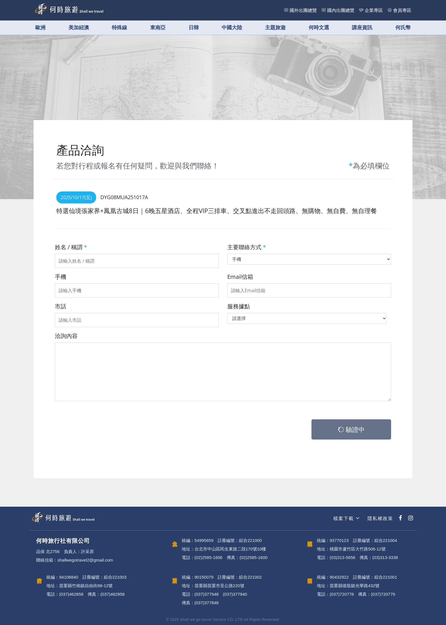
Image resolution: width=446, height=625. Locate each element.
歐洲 (40, 27)
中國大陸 (232, 27)
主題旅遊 (275, 27)
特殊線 (119, 27)
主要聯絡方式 (246, 247)
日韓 (194, 27)
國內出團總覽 (340, 10)
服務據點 (238, 306)
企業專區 (374, 10)
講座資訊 (362, 27)
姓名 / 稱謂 (71, 247)
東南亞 (158, 27)
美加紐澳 (79, 27)
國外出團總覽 (303, 10)
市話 (60, 306)
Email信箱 (240, 276)
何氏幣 (403, 27)
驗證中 (351, 429)
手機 (60, 276)
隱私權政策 (379, 518)
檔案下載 (346, 518)
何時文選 (319, 27)
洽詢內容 (66, 336)
